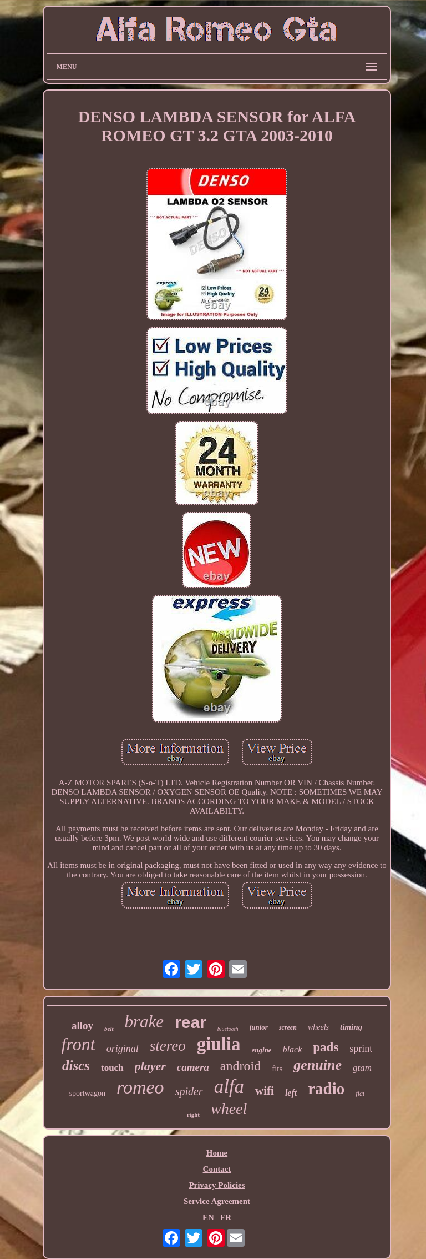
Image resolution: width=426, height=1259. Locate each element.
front (78, 1044)
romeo (140, 1087)
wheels (318, 1027)
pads (325, 1047)
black (292, 1049)
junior (259, 1027)
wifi (264, 1090)
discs (76, 1065)
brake (144, 1021)
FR (225, 1217)
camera (193, 1067)
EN (208, 1217)
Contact (217, 1169)
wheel (229, 1108)
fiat (360, 1093)
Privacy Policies (217, 1185)
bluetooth (228, 1029)
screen (288, 1027)
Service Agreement (217, 1201)
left (291, 1092)
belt (109, 1028)
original (122, 1048)
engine (262, 1050)
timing (351, 1026)
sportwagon (87, 1093)
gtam (362, 1067)
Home (216, 1152)
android (240, 1066)
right (193, 1114)
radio (326, 1088)
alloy (82, 1025)
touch (112, 1067)
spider (189, 1091)
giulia (219, 1044)
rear (190, 1022)
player (150, 1066)
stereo (168, 1045)
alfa (229, 1086)
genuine (317, 1065)
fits (277, 1068)
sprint (360, 1048)
